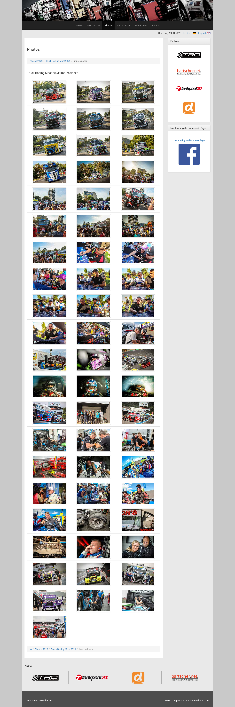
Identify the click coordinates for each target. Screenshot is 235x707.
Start (167, 700)
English (204, 33)
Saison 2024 (123, 25)
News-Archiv (93, 25)
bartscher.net (45, 700)
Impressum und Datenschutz (188, 700)
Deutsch (190, 33)
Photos (108, 25)
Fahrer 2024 (141, 25)
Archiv (155, 25)
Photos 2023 (36, 61)
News (79, 25)
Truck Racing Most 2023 (58, 61)
